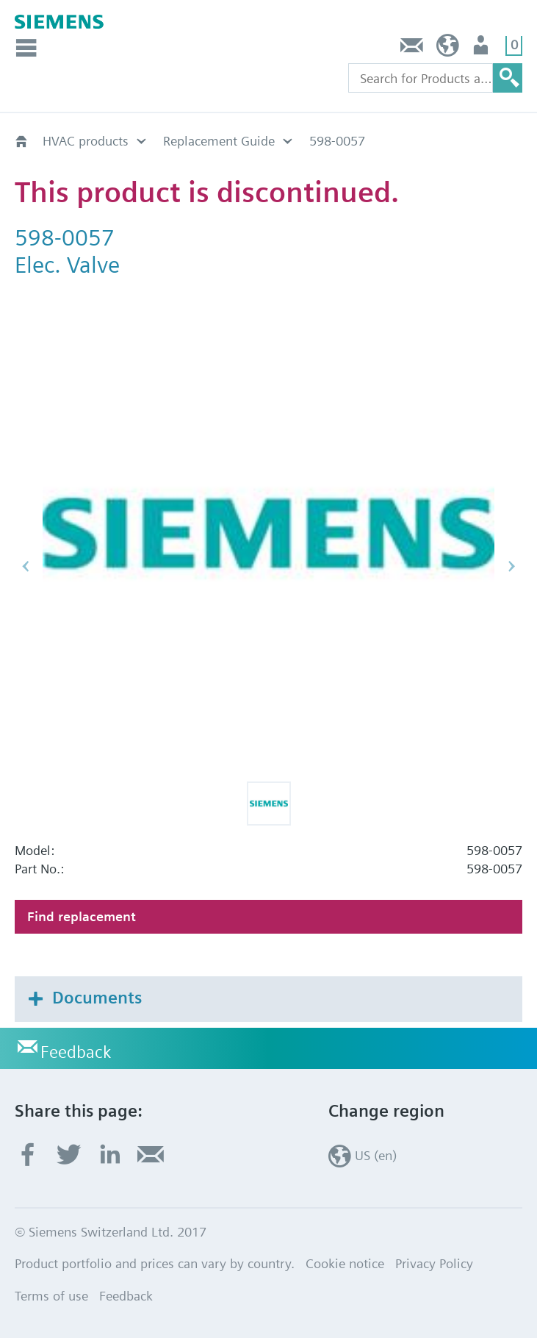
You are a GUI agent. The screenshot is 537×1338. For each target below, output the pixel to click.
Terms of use (51, 1295)
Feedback (75, 1052)
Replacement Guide (219, 141)
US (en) (376, 1155)
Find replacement (81, 916)
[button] (269, 803)
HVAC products (86, 141)
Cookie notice (345, 1263)
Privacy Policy (434, 1263)
